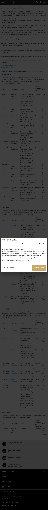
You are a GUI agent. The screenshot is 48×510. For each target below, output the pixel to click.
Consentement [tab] (8, 243)
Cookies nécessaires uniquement (8, 268)
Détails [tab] (24, 243)
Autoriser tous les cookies (39, 268)
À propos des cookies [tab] (40, 243)
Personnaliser (24, 268)
